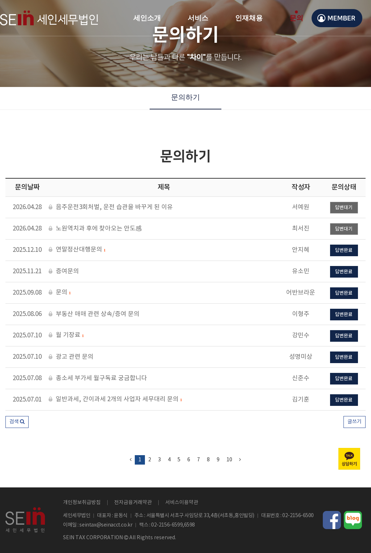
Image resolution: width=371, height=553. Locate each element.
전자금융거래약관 (133, 503)
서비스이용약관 (181, 503)
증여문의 (64, 272)
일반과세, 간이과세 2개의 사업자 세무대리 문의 (115, 399)
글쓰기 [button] (354, 422)
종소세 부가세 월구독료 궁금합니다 (98, 378)
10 (229, 460)
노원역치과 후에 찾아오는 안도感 (95, 229)
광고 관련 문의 (71, 357)
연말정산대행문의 (77, 250)
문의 (60, 293)
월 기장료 (66, 335)
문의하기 (185, 97)
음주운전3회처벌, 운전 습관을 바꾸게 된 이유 (111, 207)
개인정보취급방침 (82, 503)
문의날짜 (27, 187)
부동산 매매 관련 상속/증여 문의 (94, 314)
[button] (17, 422)
